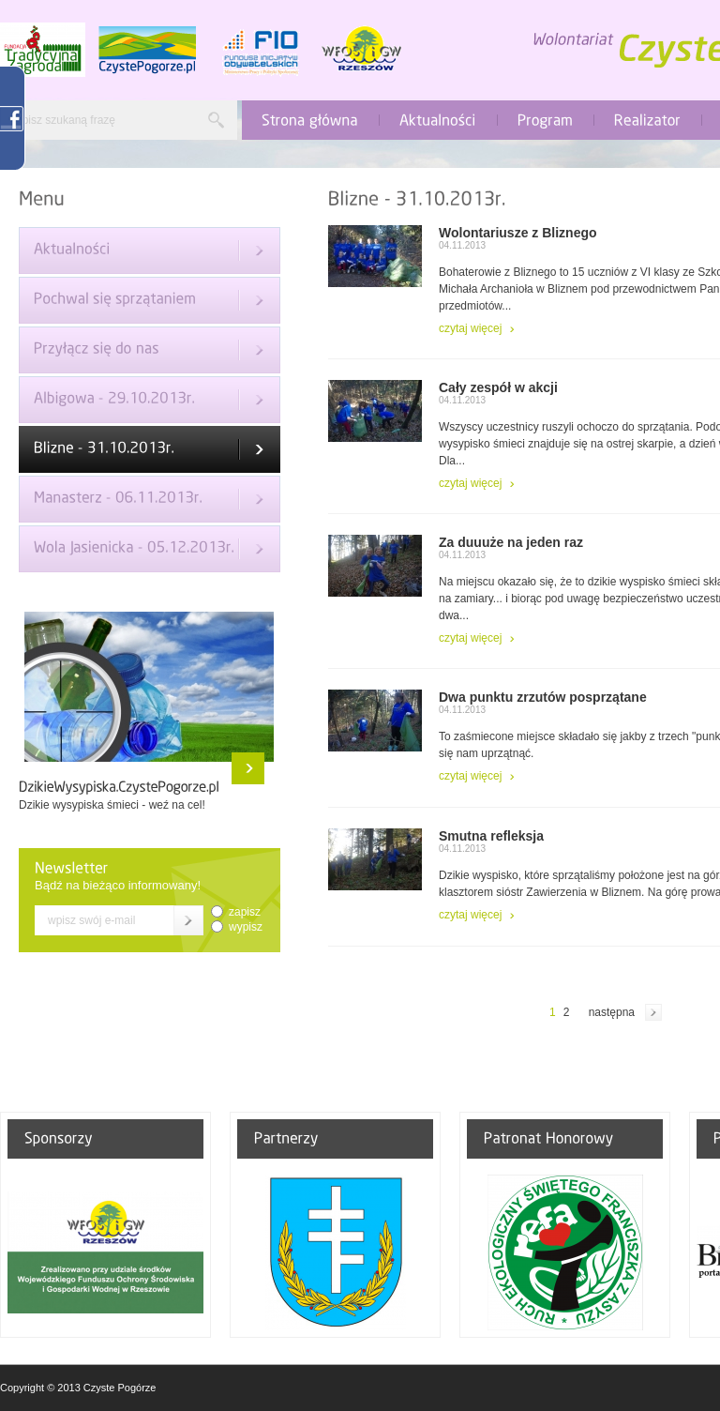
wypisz (245, 926)
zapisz (245, 911)
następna (612, 1012)
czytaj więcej (470, 328)
